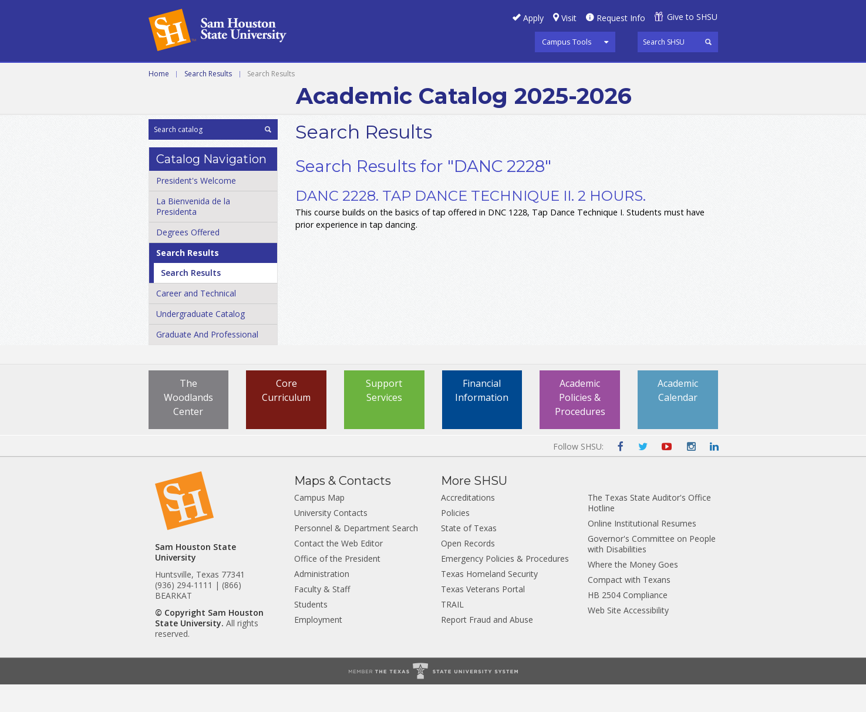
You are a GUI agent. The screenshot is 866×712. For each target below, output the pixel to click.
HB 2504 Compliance (628, 622)
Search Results (208, 101)
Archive (533, 76)
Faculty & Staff (322, 616)
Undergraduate (309, 76)
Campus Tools (567, 41)
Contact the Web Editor (338, 570)
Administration (321, 601)
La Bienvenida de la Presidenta (193, 234)
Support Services (384, 417)
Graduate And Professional (207, 361)
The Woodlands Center (188, 425)
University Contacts (331, 540)
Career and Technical (202, 76)
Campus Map (319, 525)
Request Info (621, 17)
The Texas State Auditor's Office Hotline (649, 530)
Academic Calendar (678, 417)
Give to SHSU (692, 16)
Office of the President (337, 586)
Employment (318, 647)
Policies (455, 540)
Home (159, 101)
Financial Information (481, 417)
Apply (533, 17)
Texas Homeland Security (489, 601)
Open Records (468, 570)
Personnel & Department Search (356, 555)
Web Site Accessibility (628, 637)
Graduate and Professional (431, 76)
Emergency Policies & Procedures (505, 586)
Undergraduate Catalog (200, 341)
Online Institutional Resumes (642, 550)
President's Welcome (196, 208)
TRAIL (452, 631)
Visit (569, 17)
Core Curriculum (286, 417)
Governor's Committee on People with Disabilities (652, 571)
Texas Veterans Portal (483, 616)
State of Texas (469, 555)
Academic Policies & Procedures (580, 425)
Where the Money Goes (633, 592)
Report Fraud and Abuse (487, 647)
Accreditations (468, 525)
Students (311, 631)
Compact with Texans (629, 607)
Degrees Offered (188, 259)
